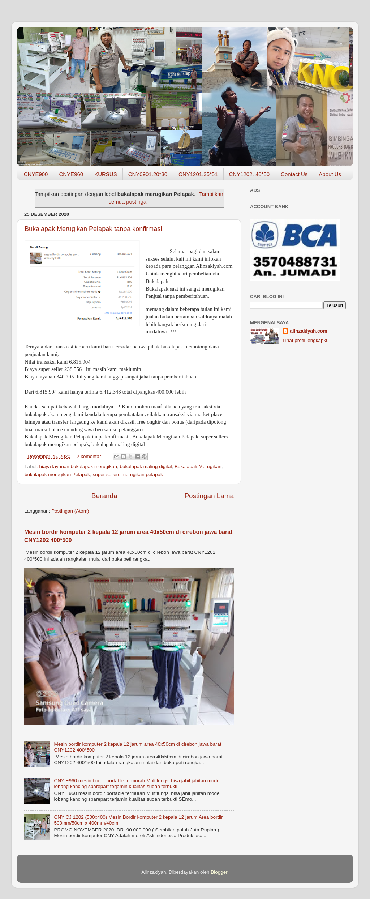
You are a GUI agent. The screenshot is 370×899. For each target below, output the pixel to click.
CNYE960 (71, 174)
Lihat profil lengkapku (306, 340)
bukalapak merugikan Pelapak (57, 474)
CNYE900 (36, 174)
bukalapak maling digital (146, 466)
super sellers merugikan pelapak (127, 474)
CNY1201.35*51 (198, 174)
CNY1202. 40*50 (249, 174)
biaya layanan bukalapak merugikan (78, 466)
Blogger (219, 872)
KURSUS (105, 174)
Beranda (104, 496)
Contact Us (294, 174)
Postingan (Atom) (70, 511)
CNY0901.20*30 (147, 174)
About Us (330, 174)
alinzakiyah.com (308, 331)
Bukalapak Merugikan (198, 466)
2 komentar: (90, 456)
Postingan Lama (209, 496)
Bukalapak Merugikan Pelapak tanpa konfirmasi (93, 228)
